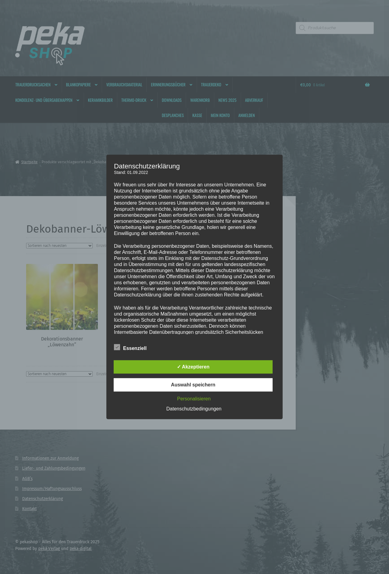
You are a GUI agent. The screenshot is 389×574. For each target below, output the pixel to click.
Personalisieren (194, 398)
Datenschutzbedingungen (193, 408)
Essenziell (130, 347)
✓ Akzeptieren (193, 366)
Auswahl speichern (193, 384)
